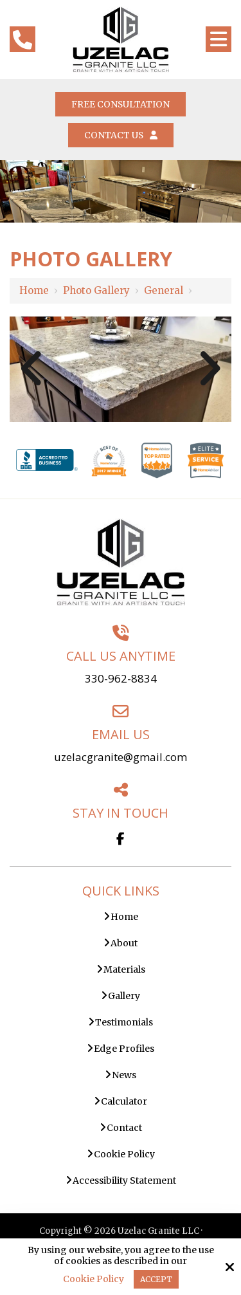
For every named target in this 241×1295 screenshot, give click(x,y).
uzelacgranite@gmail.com (120, 756)
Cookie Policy (93, 1279)
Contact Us (120, 135)
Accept (156, 1279)
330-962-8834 (121, 678)
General (163, 290)
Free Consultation (120, 104)
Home (34, 290)
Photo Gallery (96, 290)
